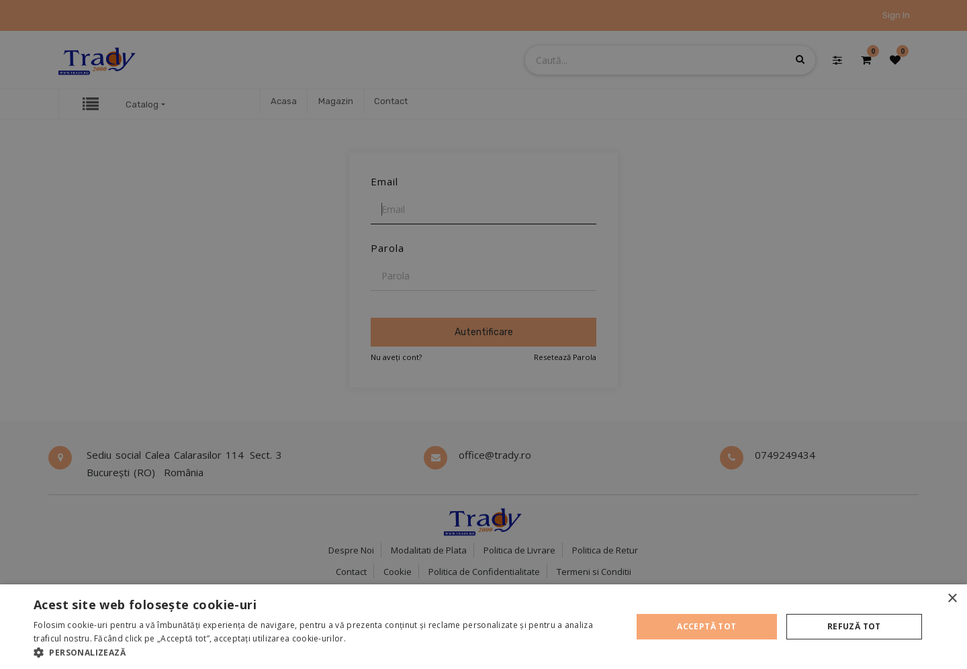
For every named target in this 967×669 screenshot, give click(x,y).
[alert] (483, 334)
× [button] (952, 599)
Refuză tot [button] (854, 626)
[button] (324, 652)
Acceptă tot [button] (706, 626)
